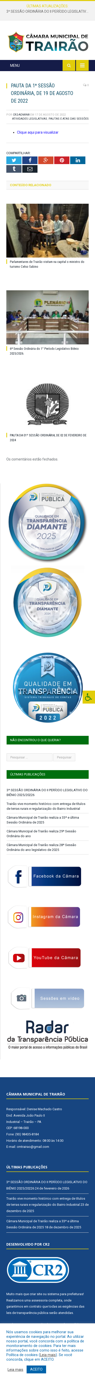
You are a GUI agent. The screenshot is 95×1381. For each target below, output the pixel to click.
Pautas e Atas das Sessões (69, 118)
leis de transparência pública (27, 1313)
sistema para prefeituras (65, 1294)
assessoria (39, 1300)
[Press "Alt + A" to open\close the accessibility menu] (89, 697)
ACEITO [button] (36, 1369)
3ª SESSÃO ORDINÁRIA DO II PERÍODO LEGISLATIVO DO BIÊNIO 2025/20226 (48, 11)
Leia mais (48, 1355)
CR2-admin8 (21, 114)
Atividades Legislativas (29, 118)
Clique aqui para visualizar (38, 132)
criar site (36, 1294)
